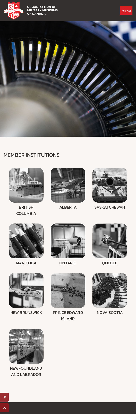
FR (4, 397)
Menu (126, 11)
